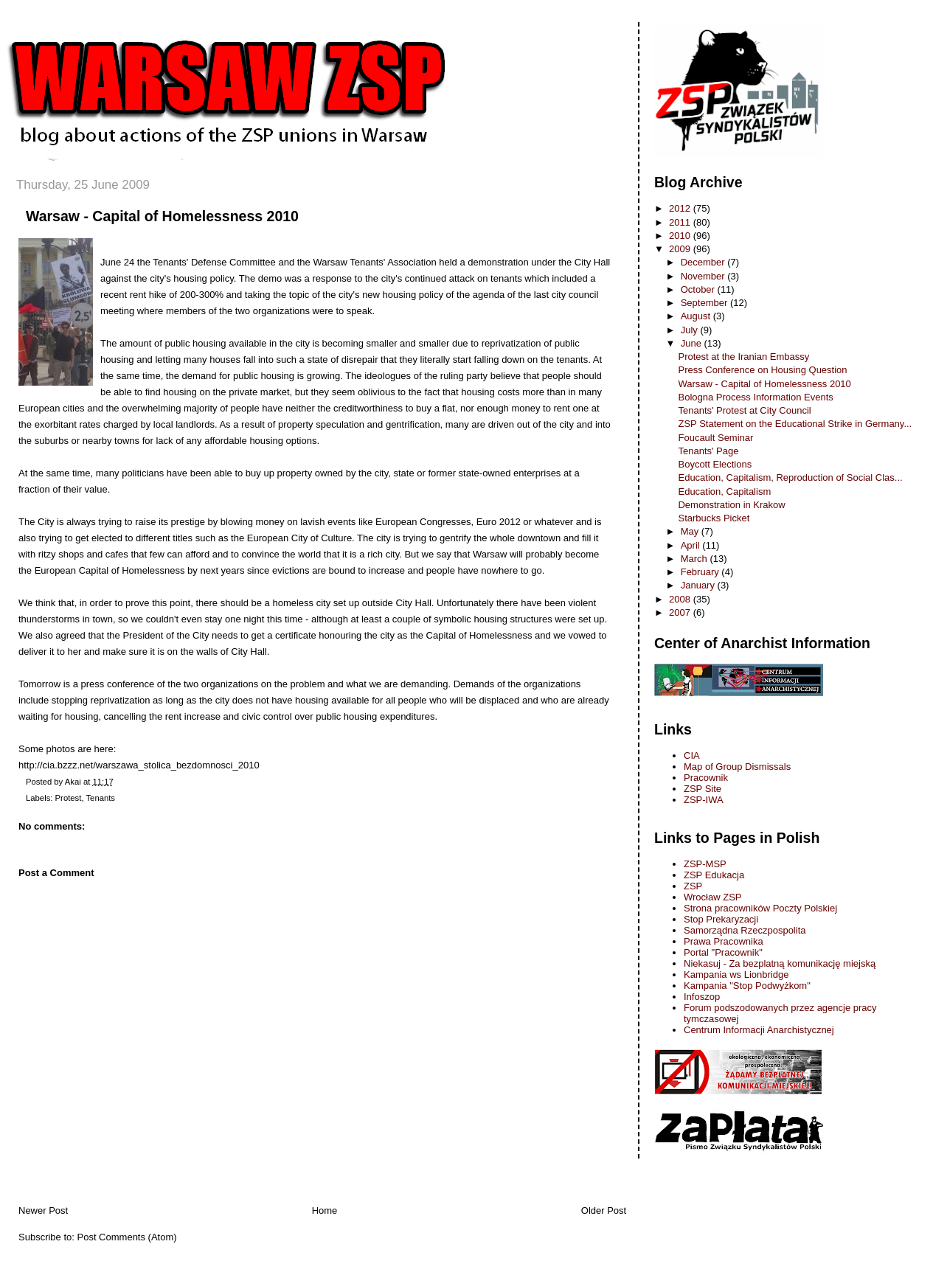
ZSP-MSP (705, 863)
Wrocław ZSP (713, 897)
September (705, 302)
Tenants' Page (708, 450)
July (691, 330)
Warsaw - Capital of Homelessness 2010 (162, 216)
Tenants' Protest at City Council (744, 410)
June (692, 343)
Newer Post (43, 1210)
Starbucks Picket (713, 518)
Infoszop (702, 996)
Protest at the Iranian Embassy (743, 356)
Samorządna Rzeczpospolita (744, 930)
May (691, 531)
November (704, 276)
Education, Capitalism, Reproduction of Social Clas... (790, 477)
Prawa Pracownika (723, 941)
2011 (681, 222)
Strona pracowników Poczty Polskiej (760, 908)
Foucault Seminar (715, 437)
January (699, 585)
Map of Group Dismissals (737, 766)
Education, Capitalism (724, 491)
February (701, 571)
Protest (68, 797)
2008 (681, 599)
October (699, 289)
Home (325, 1210)
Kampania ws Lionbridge (736, 974)
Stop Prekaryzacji (721, 919)
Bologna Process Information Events (755, 397)
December (704, 262)
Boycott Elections (715, 464)
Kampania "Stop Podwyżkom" (747, 985)
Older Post (603, 1210)
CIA (692, 755)
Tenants (100, 797)
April (692, 545)
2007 (681, 612)
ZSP (693, 886)
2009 (681, 248)
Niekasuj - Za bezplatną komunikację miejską (779, 963)
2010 (681, 235)
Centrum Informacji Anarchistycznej (759, 1029)
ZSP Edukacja (714, 874)
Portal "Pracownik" (723, 952)
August (697, 316)
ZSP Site (702, 788)
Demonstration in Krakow (731, 504)
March (695, 558)
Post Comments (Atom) (127, 1237)
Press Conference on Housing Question (762, 369)
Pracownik (706, 777)
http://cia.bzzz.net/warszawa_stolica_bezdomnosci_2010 (139, 765)
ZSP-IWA (704, 799)
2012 (681, 208)
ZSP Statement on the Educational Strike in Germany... (795, 423)
